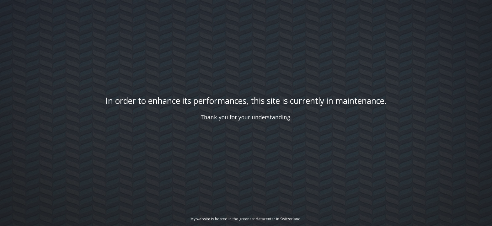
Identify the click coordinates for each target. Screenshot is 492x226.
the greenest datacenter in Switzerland (267, 219)
